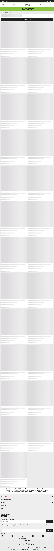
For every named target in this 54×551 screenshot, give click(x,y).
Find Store (49, 530)
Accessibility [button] (49, 1)
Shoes (27, 541)
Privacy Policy (26, 524)
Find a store (4, 528)
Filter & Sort (27, 19)
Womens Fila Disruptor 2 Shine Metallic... (27, 544)
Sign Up (4, 516)
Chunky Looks (27, 543)
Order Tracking (5, 1)
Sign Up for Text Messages (7, 519)
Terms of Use (20, 524)
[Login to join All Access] (27, 8)
